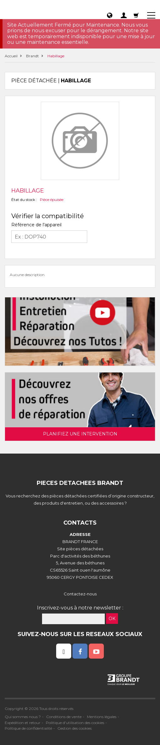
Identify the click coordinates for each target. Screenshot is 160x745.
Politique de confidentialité (28, 728)
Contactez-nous (80, 593)
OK (112, 618)
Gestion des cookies (74, 728)
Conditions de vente (64, 716)
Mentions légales (101, 716)
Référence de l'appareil (36, 224)
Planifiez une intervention (80, 434)
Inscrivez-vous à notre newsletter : (80, 608)
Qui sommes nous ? (23, 716)
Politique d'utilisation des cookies (75, 722)
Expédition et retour (22, 722)
